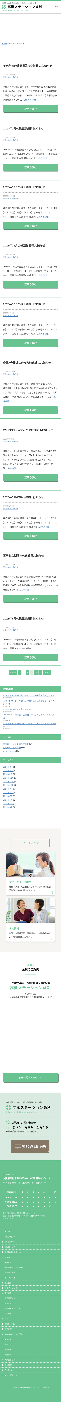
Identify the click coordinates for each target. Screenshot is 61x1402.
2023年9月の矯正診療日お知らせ (23, 497)
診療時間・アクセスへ (30, 1077)
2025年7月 (8, 796)
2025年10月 (8, 785)
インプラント (9, 751)
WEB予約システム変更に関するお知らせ (28, 429)
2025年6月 (8, 800)
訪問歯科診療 (10, 1360)
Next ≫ (47, 672)
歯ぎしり (8, 1339)
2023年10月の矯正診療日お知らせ (24, 304)
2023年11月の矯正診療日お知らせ (24, 245)
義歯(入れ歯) (10, 1324)
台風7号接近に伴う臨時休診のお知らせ (27, 362)
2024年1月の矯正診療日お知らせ (23, 128)
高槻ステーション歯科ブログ (16, 744)
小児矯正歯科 (10, 1298)
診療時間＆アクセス (13, 1252)
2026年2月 (8, 770)
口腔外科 (8, 1314)
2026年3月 (8, 767)
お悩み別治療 (10, 1237)
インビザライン (11, 1303)
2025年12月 (8, 778)
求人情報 (8, 1365)
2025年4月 (8, 807)
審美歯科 (8, 1283)
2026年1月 (8, 774)
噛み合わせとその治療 (14, 1334)
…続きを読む (30, 99)
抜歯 (6, 1344)
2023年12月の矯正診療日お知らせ (24, 187)
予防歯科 (8, 1349)
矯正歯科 (8, 1293)
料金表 (7, 1257)
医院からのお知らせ (10, 77)
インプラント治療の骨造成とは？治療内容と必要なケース (28, 695)
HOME (4, 43)
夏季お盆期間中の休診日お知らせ (23, 555)
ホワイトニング (11, 1288)
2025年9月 (8, 789)
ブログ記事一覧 (11, 1375)
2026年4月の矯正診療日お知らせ (17, 709)
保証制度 (8, 1262)
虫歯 (6, 1319)
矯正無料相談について (14, 1308)
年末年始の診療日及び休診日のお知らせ (27, 65)
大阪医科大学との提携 (14, 1267)
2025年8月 (8, 792)
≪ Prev (13, 672)
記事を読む (30, 108)
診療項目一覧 (10, 1272)
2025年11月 (8, 781)
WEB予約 (9, 1370)
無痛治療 (8, 1355)
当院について (10, 1247)
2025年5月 (8, 803)
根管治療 (8, 1329)
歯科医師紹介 (10, 1242)
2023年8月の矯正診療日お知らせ (23, 618)
